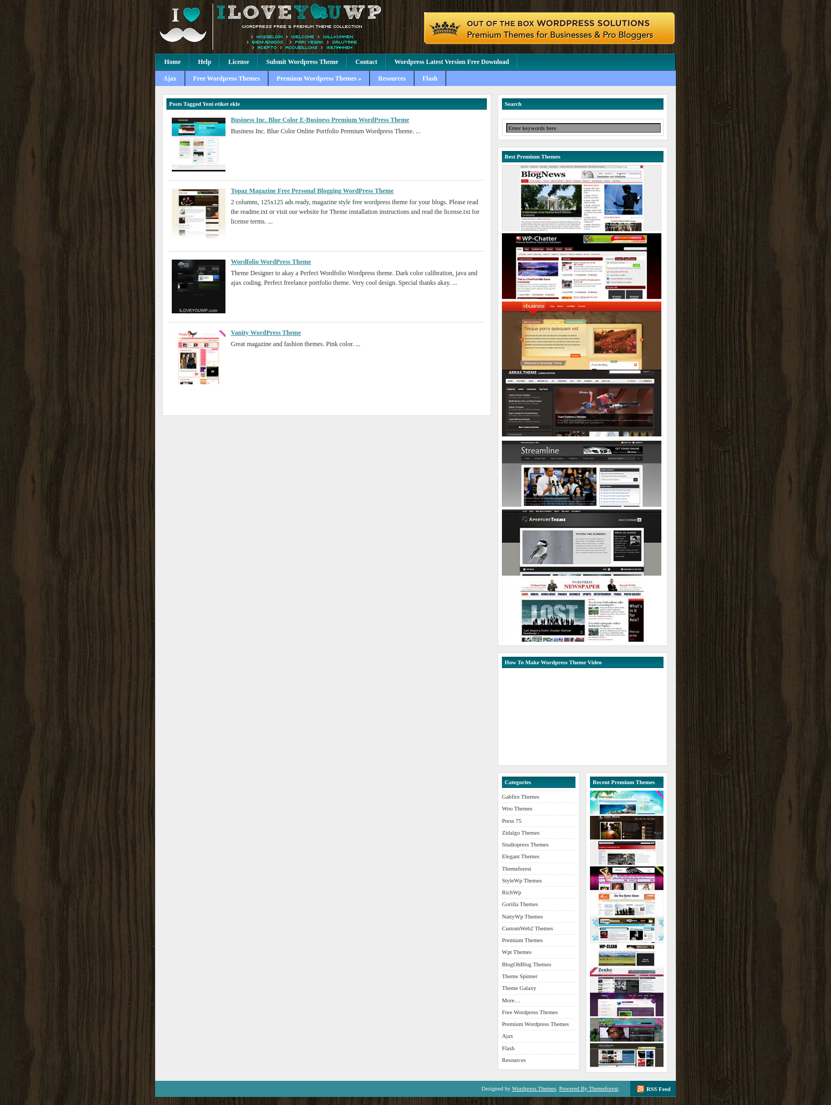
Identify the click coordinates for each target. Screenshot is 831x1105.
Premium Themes (522, 940)
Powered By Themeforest (588, 1088)
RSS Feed (658, 1089)
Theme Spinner (519, 976)
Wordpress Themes (534, 1088)
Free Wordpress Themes (226, 78)
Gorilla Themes (520, 904)
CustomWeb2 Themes (527, 928)
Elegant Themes (521, 856)
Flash (430, 78)
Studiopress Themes (525, 844)
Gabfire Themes (521, 796)
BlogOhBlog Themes (526, 964)
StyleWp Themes (522, 880)
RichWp (511, 892)
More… (511, 1000)
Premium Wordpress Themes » (318, 78)
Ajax (170, 78)
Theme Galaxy (519, 988)
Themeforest (516, 868)
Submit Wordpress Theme (302, 62)
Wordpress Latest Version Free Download (452, 62)
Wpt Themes (516, 952)
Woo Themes (517, 808)
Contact (366, 62)
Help (205, 62)
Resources (392, 78)
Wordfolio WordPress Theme (271, 262)
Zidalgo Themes (521, 832)
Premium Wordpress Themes (286, 27)
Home (172, 62)
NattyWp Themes (522, 916)
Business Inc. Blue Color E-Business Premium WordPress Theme (320, 120)
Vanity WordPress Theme (266, 332)
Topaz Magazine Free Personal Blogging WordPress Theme (312, 191)
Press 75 (511, 820)
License (238, 62)
